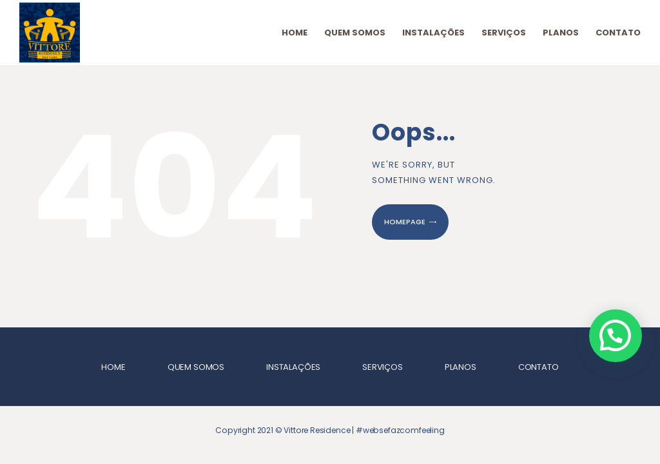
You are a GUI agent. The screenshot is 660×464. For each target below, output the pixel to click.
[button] (615, 335)
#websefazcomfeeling (400, 430)
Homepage (404, 222)
